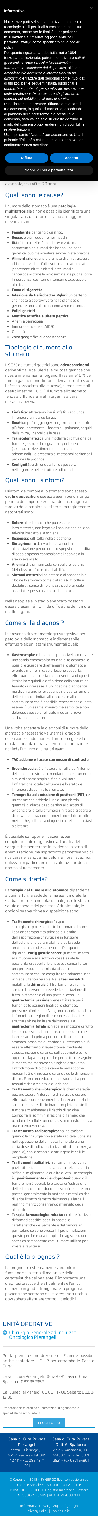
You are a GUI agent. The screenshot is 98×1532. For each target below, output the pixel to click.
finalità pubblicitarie (61, 83)
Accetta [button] (71, 158)
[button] (91, 8)
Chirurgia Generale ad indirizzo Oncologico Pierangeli (42, 1335)
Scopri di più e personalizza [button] (49, 170)
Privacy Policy (37, 1511)
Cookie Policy (61, 1511)
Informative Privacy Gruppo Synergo (49, 1505)
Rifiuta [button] (26, 158)
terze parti (12, 57)
